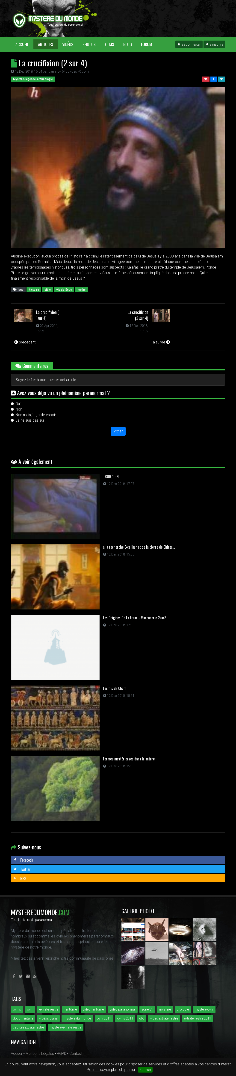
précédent (24, 342)
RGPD (61, 1053)
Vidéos (67, 44)
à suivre (161, 342)
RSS (19, 878)
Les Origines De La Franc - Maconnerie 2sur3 (134, 618)
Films (109, 44)
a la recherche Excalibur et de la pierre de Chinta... (139, 547)
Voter (118, 431)
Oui (18, 404)
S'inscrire (214, 44)
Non (18, 409)
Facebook (23, 860)
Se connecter (189, 44)
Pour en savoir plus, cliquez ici (111, 1069)
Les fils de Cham (114, 688)
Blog (127, 44)
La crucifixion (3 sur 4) (137, 315)
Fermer (145, 1069)
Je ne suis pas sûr (29, 420)
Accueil (24, 44)
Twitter (22, 869)
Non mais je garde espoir (35, 415)
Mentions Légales (40, 1053)
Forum (146, 44)
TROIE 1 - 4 (111, 476)
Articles (45, 44)
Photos (89, 44)
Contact (75, 1053)
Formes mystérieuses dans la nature (129, 759)
